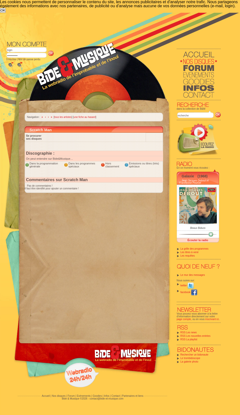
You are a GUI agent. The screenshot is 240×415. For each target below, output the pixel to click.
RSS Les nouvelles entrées (195, 336)
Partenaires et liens (132, 396)
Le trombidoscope (190, 358)
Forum (71, 396)
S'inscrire (11, 59)
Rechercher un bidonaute (194, 354)
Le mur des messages (192, 275)
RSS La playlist (188, 339)
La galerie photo (189, 361)
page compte (184, 319)
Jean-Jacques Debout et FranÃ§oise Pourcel (194, 181)
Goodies (97, 396)
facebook (188, 292)
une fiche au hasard (85, 117)
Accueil (46, 396)
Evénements (84, 396)
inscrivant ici (212, 319)
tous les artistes (62, 117)
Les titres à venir (189, 252)
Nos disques (58, 396)
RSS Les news (188, 332)
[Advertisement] (109, 50)
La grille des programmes (194, 248)
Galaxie (188, 176)
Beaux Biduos (198, 228)
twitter (187, 285)
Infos (107, 396)
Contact (115, 396)
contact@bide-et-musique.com (106, 398)
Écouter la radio (197, 240)
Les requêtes (187, 255)
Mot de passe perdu (29, 59)
